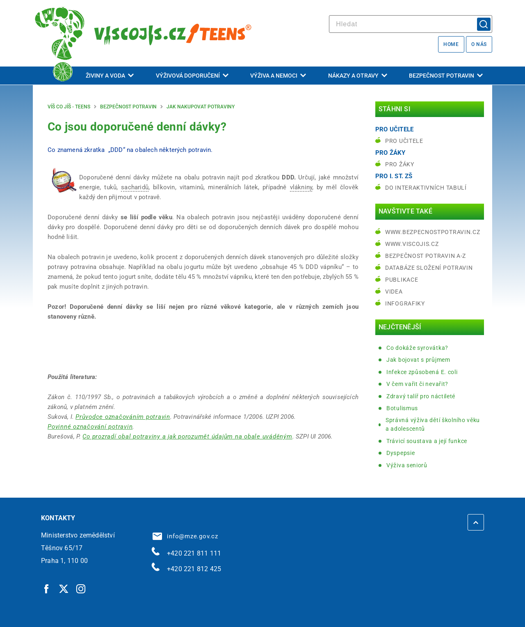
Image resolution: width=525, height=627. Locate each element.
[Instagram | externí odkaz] (81, 588)
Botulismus (402, 408)
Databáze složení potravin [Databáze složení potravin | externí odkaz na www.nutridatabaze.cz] (429, 267)
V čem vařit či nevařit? (417, 384)
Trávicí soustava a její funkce (426, 441)
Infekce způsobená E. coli (422, 372)
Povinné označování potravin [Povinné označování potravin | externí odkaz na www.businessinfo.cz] (90, 426)
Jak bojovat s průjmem (418, 359)
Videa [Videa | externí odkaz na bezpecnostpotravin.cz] (394, 291)
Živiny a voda (110, 75)
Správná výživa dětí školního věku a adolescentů (433, 424)
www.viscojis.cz (412, 244)
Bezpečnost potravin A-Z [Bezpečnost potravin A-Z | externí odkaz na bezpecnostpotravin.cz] (425, 256)
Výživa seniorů (406, 465)
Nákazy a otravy (357, 75)
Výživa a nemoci (278, 75)
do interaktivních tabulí (426, 187)
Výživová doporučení (192, 75)
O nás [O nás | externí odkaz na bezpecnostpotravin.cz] (479, 44)
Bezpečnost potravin (446, 75)
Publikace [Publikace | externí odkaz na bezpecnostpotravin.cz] (401, 279)
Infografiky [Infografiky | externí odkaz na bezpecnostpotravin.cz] (405, 303)
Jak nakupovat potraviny (201, 107)
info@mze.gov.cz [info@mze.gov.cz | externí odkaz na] (185, 536)
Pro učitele (404, 141)
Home (451, 44)
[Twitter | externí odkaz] (64, 588)
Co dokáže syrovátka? (417, 348)
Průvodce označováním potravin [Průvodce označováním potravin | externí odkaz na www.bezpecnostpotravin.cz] (122, 416)
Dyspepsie (400, 453)
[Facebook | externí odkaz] (46, 588)
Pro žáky (399, 164)
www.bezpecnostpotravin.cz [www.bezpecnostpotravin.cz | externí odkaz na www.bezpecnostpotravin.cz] (432, 232)
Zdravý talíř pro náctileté (420, 396)
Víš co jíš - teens (69, 107)
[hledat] (410, 24)
